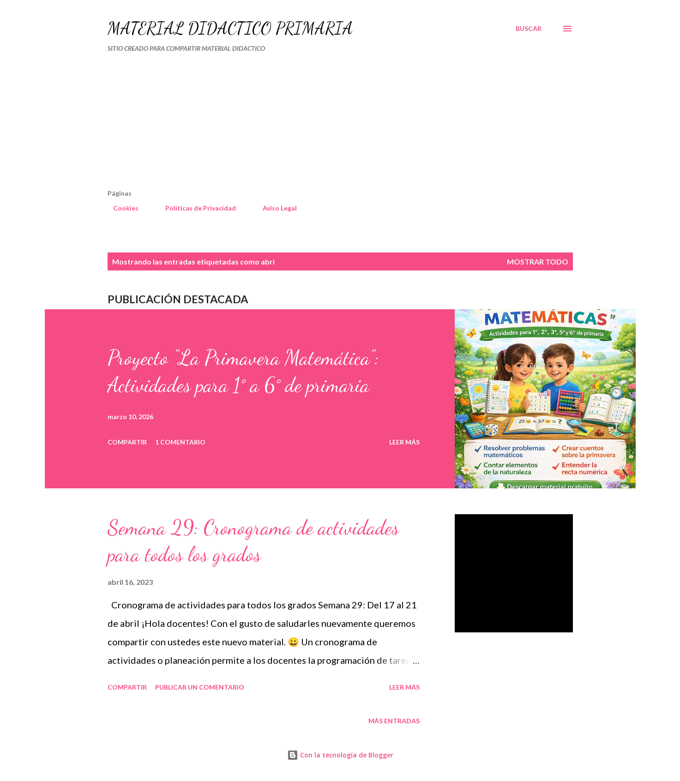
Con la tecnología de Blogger (340, 755)
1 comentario (180, 442)
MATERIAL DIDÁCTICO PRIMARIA (230, 28)
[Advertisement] (300, 124)
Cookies (120, 208)
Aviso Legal (274, 208)
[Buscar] (529, 28)
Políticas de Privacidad (195, 208)
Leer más (404, 442)
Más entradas (394, 721)
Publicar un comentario (199, 687)
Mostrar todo (537, 261)
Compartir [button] (127, 442)
